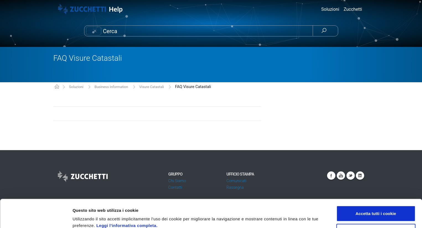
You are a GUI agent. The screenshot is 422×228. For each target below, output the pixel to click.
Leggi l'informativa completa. (126, 199)
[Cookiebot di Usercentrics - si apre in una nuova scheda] (36, 217)
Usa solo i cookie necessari (376, 205)
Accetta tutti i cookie (376, 187)
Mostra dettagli (294, 217)
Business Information (111, 87)
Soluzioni (76, 87)
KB (56, 87)
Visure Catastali (151, 87)
